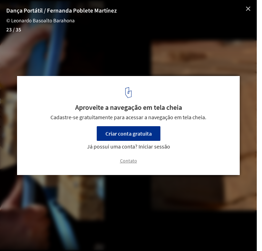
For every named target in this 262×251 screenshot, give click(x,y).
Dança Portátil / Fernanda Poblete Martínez (61, 11)
